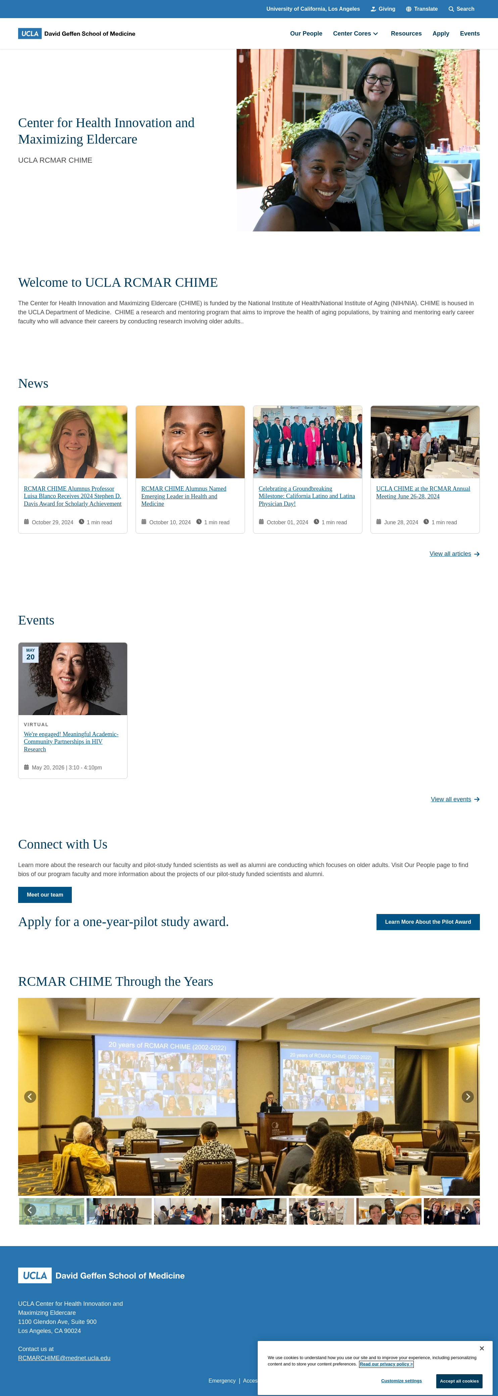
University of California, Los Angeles (313, 9)
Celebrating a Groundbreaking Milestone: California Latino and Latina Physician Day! (307, 496)
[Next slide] (468, 1097)
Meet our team (45, 895)
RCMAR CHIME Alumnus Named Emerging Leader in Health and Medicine (184, 496)
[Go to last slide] (30, 1097)
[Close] (482, 1368)
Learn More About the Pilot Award (428, 922)
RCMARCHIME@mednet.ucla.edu (64, 1358)
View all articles (455, 553)
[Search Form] (461, 9)
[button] (422, 9)
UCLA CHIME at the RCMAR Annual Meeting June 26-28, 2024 (423, 492)
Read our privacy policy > (386, 1384)
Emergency (222, 1381)
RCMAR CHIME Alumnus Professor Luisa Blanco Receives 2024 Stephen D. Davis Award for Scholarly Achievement (72, 496)
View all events (455, 799)
